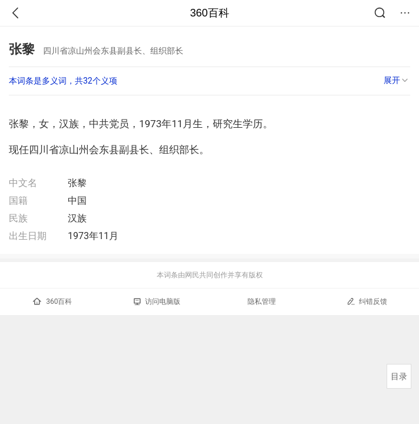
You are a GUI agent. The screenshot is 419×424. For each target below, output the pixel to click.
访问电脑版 (157, 301)
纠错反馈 (367, 301)
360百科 (209, 13)
